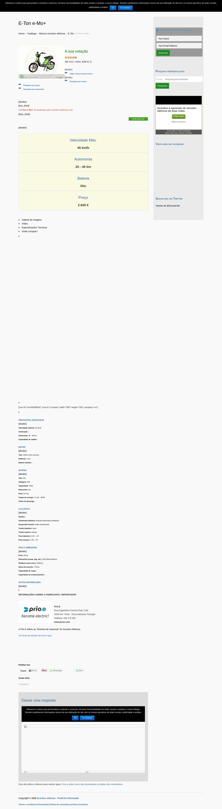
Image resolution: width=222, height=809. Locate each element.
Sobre (74, 804)
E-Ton (71, 33)
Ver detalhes (125, 8)
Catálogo (32, 33)
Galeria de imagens (32, 219)
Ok (113, 8)
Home (21, 33)
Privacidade (43, 804)
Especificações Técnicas (34, 227)
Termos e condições (27, 804)
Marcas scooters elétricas (52, 33)
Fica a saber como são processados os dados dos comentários (92, 784)
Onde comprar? (30, 231)
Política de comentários (60, 804)
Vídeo (25, 223)
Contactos (83, 804)
